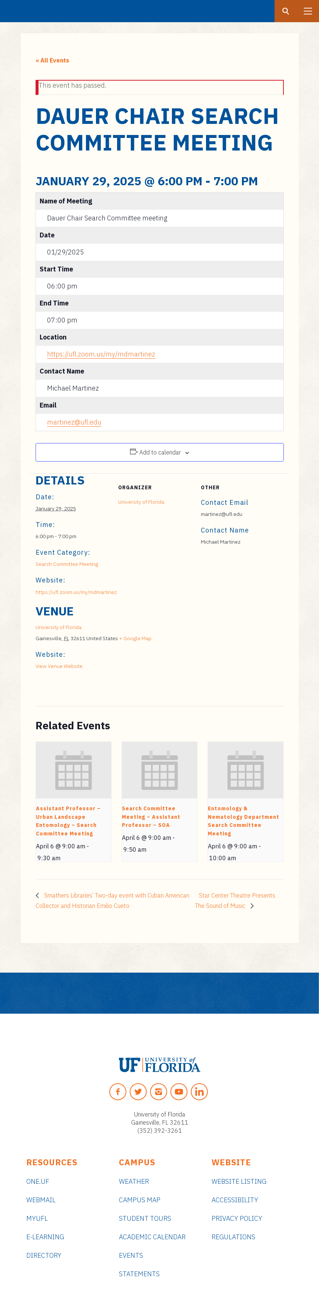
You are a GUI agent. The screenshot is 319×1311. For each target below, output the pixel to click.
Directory (44, 1255)
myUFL (37, 1218)
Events (131, 1255)
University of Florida (141, 502)
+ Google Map (135, 638)
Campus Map (139, 1200)
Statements (139, 1274)
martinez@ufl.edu (74, 422)
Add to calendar (160, 452)
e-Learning (45, 1237)
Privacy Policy (237, 1218)
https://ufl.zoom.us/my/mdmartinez (101, 354)
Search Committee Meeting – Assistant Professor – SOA (151, 816)
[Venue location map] (245, 655)
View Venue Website (59, 666)
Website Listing (239, 1181)
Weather (134, 1181)
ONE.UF (37, 1181)
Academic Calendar (152, 1237)
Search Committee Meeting (67, 564)
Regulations (233, 1237)
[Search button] (286, 11)
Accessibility (235, 1200)
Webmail (41, 1200)
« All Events (52, 60)
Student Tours (145, 1218)
